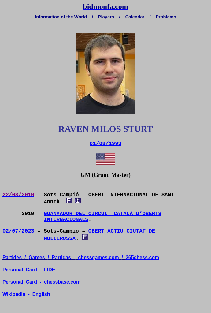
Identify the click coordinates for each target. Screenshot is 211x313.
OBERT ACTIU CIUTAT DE (121, 231)
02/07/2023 (18, 231)
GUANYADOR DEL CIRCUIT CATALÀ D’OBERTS (102, 214)
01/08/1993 (105, 144)
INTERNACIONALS (66, 219)
